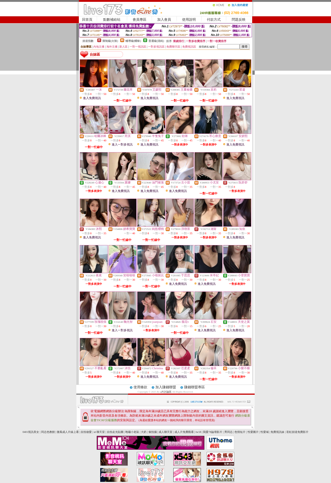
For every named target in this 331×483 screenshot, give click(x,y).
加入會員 (164, 19)
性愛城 (264, 432)
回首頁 (87, 19)
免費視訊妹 (277, 432)
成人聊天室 (165, 432)
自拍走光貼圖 (115, 432)
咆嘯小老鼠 (132, 432)
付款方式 (214, 19)
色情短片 (239, 432)
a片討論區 (166, 391)
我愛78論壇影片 (212, 432)
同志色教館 (48, 432)
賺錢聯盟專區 (194, 387)
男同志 (228, 432)
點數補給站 (111, 19)
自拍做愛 (86, 432)
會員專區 (139, 19)
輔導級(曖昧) (133, 41)
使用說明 (189, 19)
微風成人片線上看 (68, 432)
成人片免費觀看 (184, 432)
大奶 (143, 432)
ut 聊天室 (100, 432)
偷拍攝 (152, 432)
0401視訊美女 (31, 432)
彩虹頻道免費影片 (297, 432)
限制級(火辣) (110, 41)
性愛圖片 (253, 432)
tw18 (198, 432)
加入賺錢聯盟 (165, 387)
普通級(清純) (156, 41)
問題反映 (238, 19)
